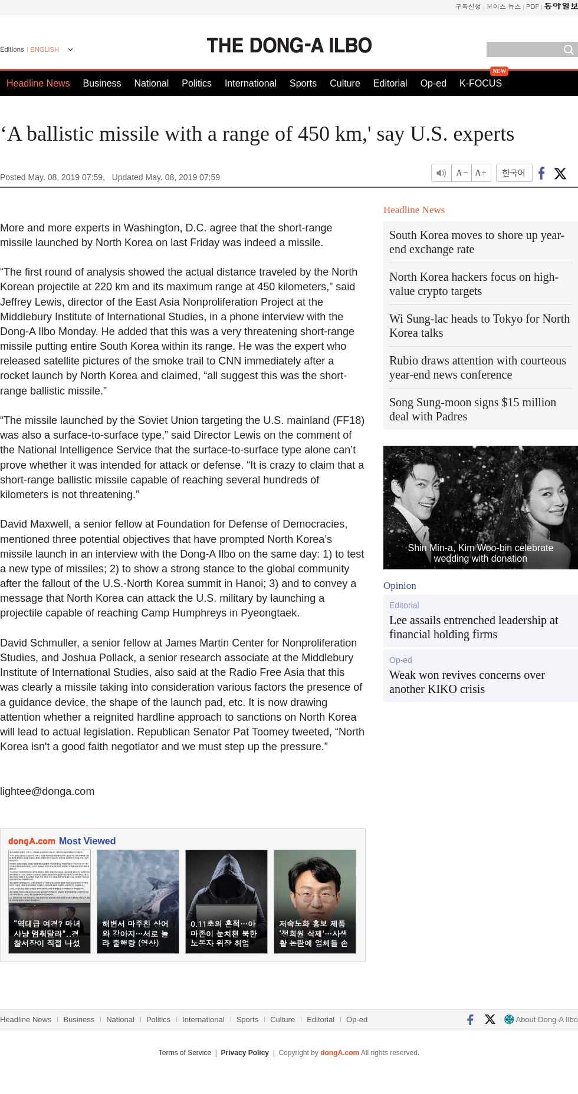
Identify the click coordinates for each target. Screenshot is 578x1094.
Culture (345, 83)
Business (102, 83)
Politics (197, 83)
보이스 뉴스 (504, 6)
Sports (303, 83)
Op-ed (433, 83)
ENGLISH (45, 49)
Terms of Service (185, 1053)
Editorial (390, 83)
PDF (532, 6)
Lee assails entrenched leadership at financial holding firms (474, 627)
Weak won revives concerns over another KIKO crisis (467, 681)
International (251, 83)
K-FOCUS (480, 83)
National (151, 83)
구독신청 (468, 6)
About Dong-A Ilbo (541, 1019)
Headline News (38, 83)
